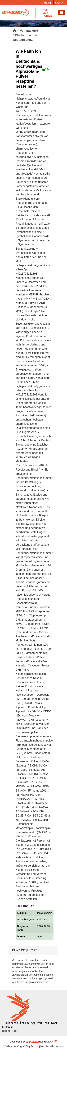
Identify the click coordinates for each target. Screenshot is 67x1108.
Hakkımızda (10, 1022)
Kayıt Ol (59, 2)
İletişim (24, 1022)
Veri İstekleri (29, 30)
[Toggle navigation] (61, 12)
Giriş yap (47, 2)
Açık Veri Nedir (40, 1022)
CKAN (49, 1041)
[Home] (14, 30)
